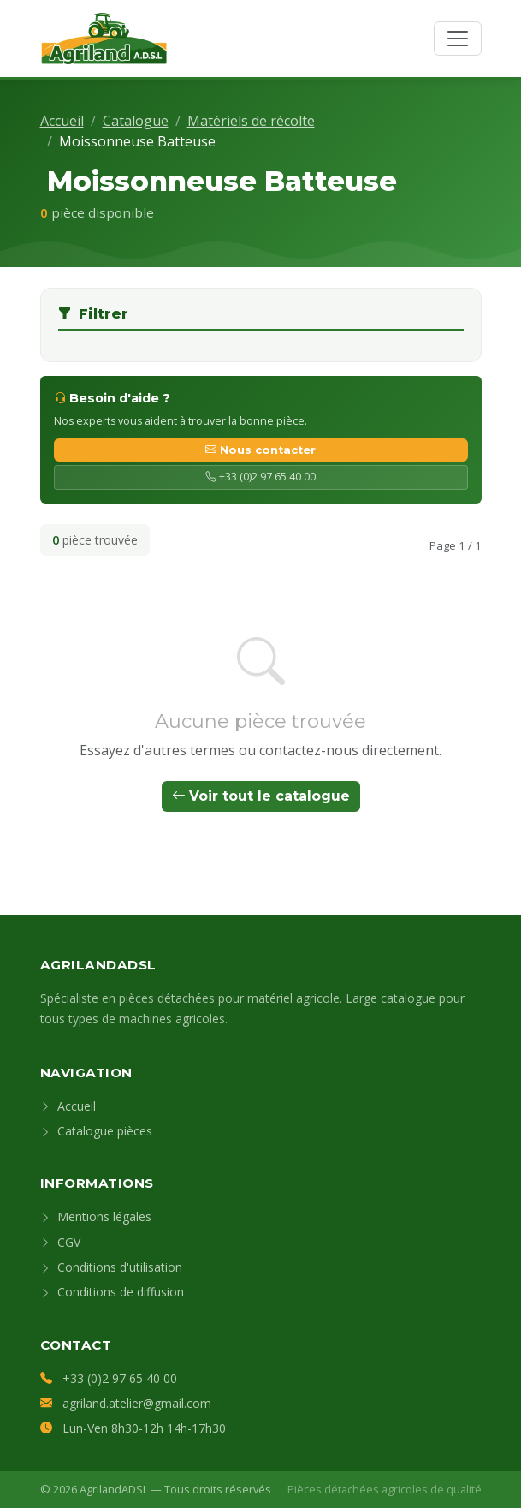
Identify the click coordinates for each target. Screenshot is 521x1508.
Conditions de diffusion (112, 1292)
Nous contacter (260, 450)
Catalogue (136, 120)
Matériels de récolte (251, 120)
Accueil (62, 120)
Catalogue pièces (96, 1131)
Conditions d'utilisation (111, 1267)
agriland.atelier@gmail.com (136, 1403)
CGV (60, 1242)
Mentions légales (95, 1216)
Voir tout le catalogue (261, 796)
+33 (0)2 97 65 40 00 (260, 476)
